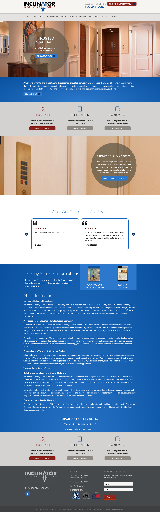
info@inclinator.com (78, 486)
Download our (94, 277)
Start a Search (42, 128)
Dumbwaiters (52, 17)
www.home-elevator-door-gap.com (80, 429)
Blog (91, 17)
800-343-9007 (95, 6)
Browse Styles (44, 56)
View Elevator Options (113, 178)
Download (117, 128)
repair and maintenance (73, 390)
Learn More (31, 94)
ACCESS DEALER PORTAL (37, 488)
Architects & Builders (77, 17)
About (63, 17)
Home (27, 17)
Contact (113, 17)
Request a (122, 277)
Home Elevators (38, 17)
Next (134, 234)
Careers (104, 17)
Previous (26, 234)
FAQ (96, 17)
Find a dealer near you (120, 4)
